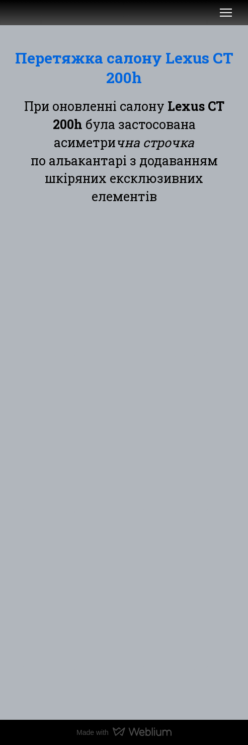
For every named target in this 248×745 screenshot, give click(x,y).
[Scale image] (64, 282)
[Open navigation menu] (226, 13)
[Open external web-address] (24, 13)
